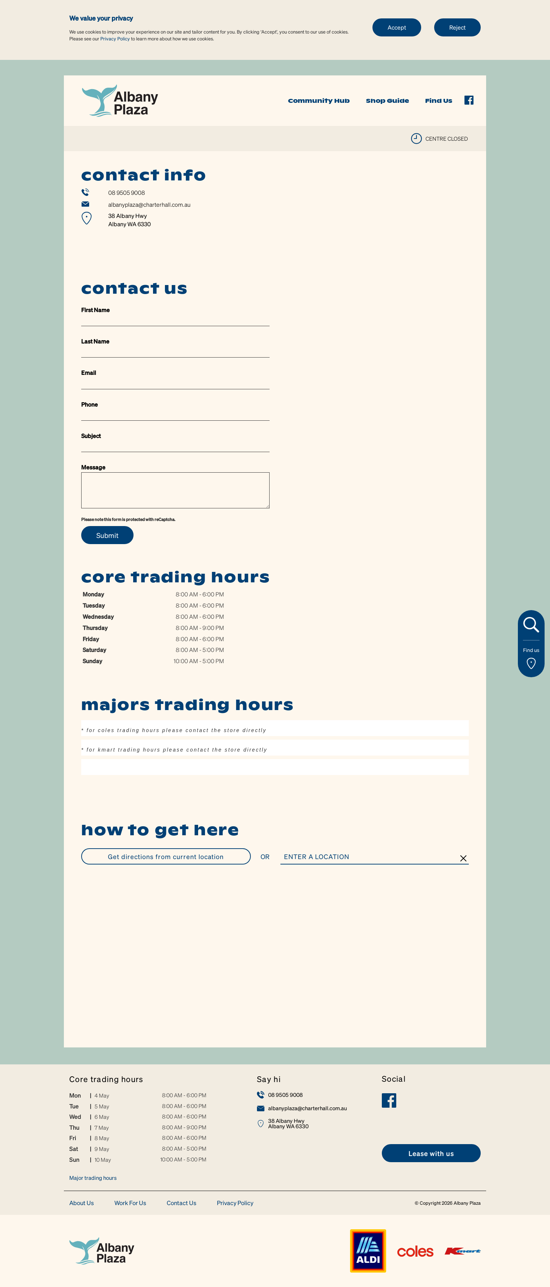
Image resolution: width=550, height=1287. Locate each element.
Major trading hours (93, 1177)
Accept (397, 27)
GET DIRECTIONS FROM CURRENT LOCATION (166, 856)
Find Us (438, 101)
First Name (95, 310)
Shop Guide (387, 101)
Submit (107, 535)
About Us (81, 1203)
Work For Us (130, 1203)
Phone (89, 404)
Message (93, 467)
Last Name (95, 341)
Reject (457, 27)
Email (88, 372)
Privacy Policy (115, 38)
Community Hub (319, 101)
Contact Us (181, 1203)
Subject (91, 435)
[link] (120, 100)
